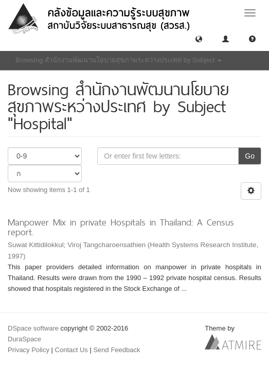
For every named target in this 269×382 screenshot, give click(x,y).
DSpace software (33, 328)
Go (250, 156)
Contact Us (71, 350)
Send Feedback (116, 350)
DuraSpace (24, 339)
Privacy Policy (28, 350)
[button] (199, 38)
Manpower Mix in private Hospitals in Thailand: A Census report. (121, 227)
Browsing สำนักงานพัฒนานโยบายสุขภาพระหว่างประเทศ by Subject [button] (118, 60)
